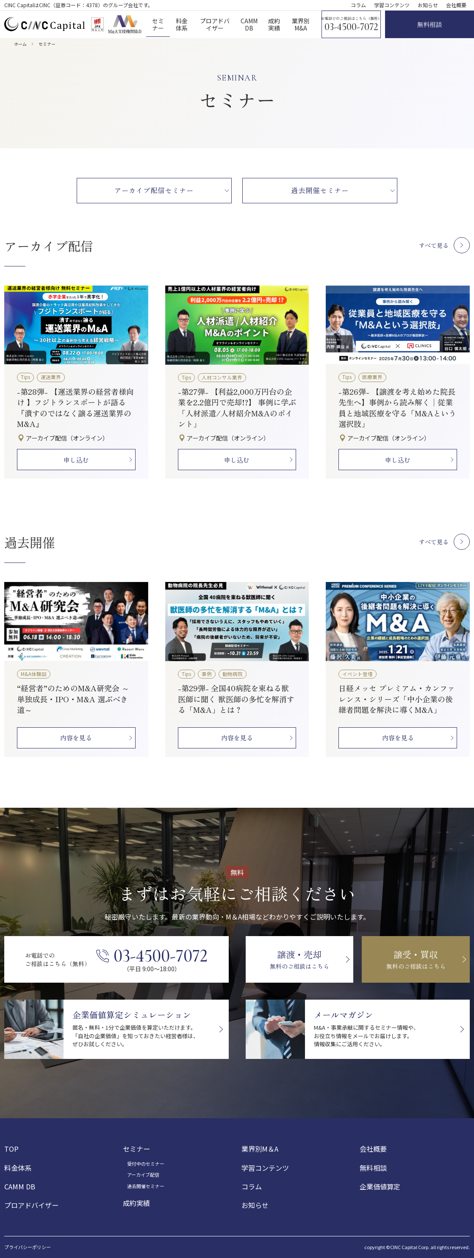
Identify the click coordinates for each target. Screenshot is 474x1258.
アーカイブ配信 (143, 1174)
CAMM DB (19, 1186)
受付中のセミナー (145, 1163)
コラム (358, 5)
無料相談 (373, 1168)
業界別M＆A (259, 1149)
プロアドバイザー (31, 1205)
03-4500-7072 (351, 27)
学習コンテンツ (392, 5)
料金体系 (17, 1168)
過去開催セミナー (145, 1186)
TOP (11, 1149)
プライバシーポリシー (27, 1247)
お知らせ (428, 5)
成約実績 (136, 1203)
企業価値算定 (380, 1186)
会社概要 (456, 5)
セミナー (136, 1149)
